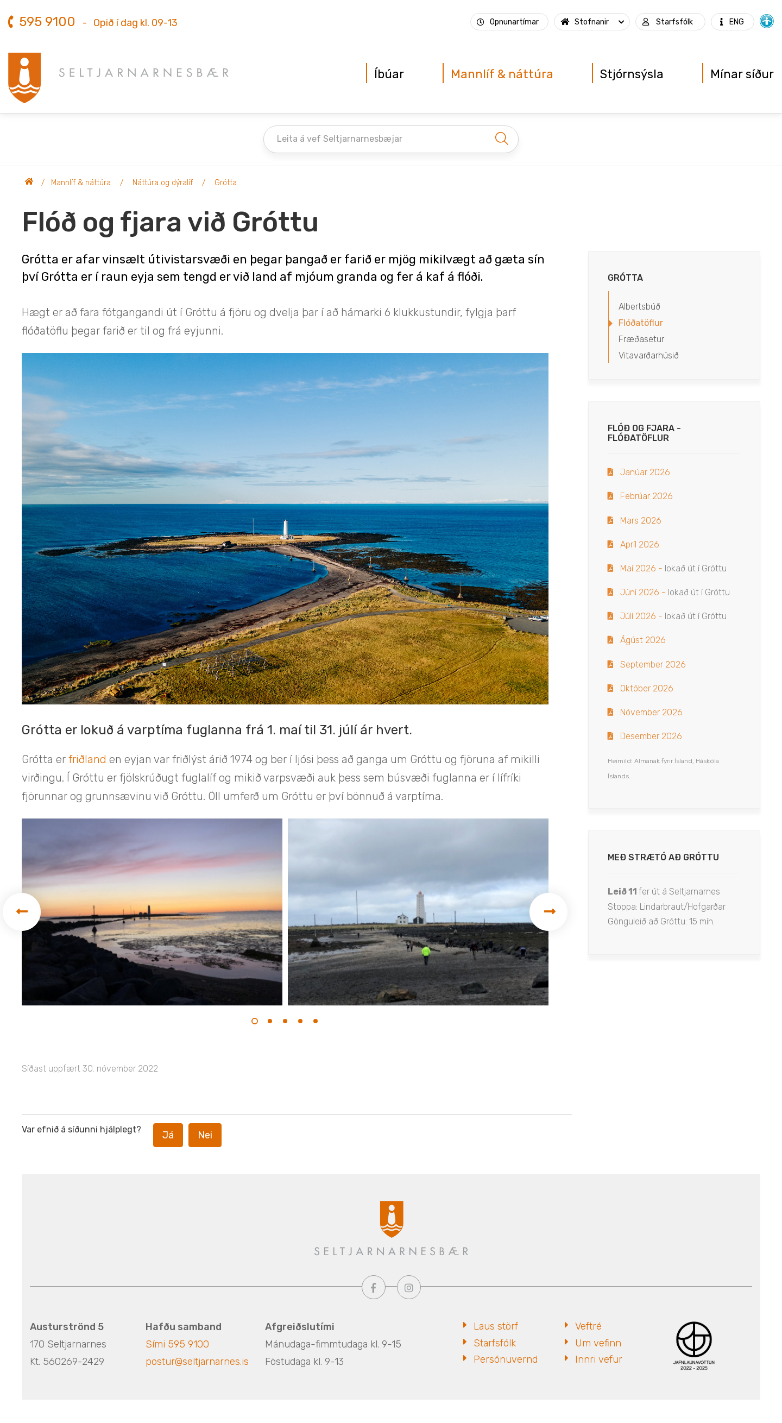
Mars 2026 (640, 520)
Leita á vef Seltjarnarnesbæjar (339, 139)
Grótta (226, 182)
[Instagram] (409, 1287)
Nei (205, 1135)
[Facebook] (374, 1287)
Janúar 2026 (645, 472)
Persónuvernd (506, 1359)
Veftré (588, 1326)
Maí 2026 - (641, 568)
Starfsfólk (495, 1343)
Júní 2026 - (643, 592)
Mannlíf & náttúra (81, 182)
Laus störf (496, 1326)
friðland (87, 759)
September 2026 (653, 664)
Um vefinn (598, 1343)
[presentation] (22, 912)
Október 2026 (646, 688)
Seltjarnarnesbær (29, 183)
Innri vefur (598, 1359)
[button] (254, 1021)
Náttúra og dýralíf (163, 182)
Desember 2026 (651, 736)
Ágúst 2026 (643, 640)
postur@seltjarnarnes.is (197, 1362)
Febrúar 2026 (646, 496)
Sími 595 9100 (177, 1344)
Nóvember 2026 (651, 712)
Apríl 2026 (639, 544)
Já (168, 1135)
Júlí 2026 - (642, 616)
